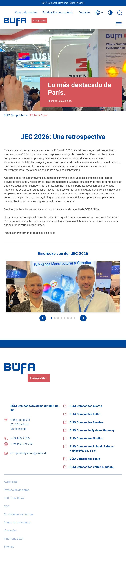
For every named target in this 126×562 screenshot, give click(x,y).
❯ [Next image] (83, 318)
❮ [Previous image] (42, 318)
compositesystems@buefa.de (28, 453)
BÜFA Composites (14, 115)
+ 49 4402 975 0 (20, 438)
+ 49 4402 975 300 (21, 443)
